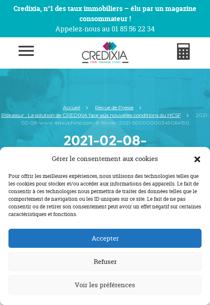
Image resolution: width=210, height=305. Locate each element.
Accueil (71, 107)
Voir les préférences (105, 284)
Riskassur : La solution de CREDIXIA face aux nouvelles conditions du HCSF (91, 115)
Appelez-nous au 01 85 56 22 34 (105, 28)
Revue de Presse (114, 107)
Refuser (105, 261)
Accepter (105, 238)
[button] (197, 159)
